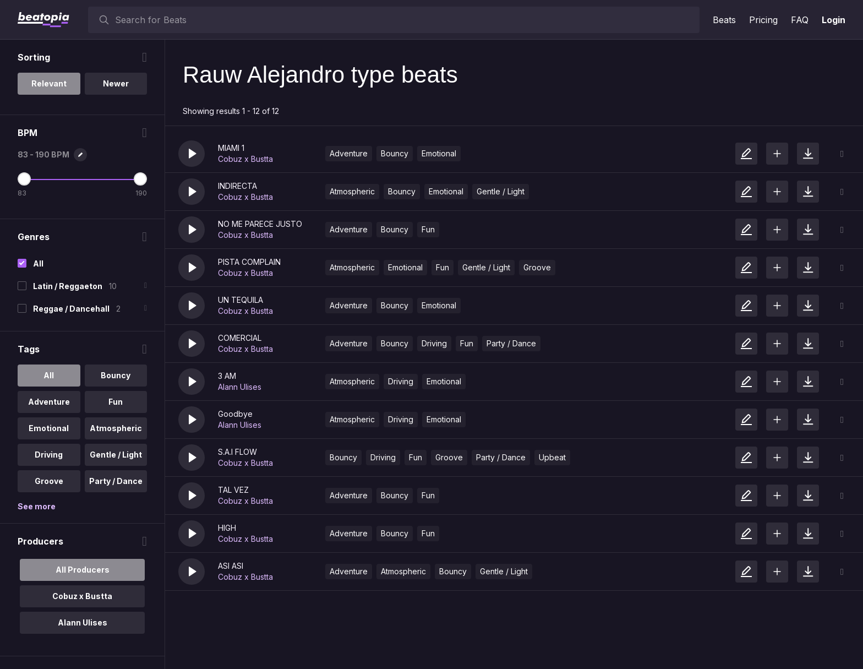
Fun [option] (115, 401)
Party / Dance (511, 343)
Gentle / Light (501, 191)
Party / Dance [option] (116, 481)
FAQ (800, 19)
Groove (537, 267)
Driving (434, 343)
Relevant (49, 83)
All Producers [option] (83, 569)
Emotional (439, 153)
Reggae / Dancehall (71, 308)
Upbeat (552, 457)
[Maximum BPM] (140, 179)
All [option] (48, 375)
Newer (116, 83)
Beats (724, 19)
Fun (428, 229)
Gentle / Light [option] (116, 454)
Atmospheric (352, 191)
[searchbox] (405, 19)
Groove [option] (49, 481)
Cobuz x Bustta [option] (82, 596)
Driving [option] (49, 454)
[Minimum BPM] (24, 179)
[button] (191, 153)
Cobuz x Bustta (245, 159)
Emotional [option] (49, 428)
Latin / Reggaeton (67, 286)
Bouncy (394, 153)
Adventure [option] (49, 401)
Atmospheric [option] (116, 428)
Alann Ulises (239, 386)
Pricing (763, 19)
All (38, 263)
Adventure (349, 153)
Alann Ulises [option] (82, 622)
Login (833, 19)
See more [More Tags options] (37, 506)
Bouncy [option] (115, 375)
